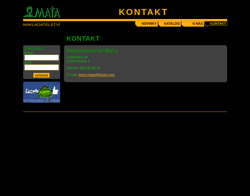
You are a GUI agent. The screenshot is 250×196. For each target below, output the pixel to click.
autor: (28, 62)
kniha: (29, 53)
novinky (149, 24)
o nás (197, 24)
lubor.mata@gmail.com (97, 75)
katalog (172, 24)
